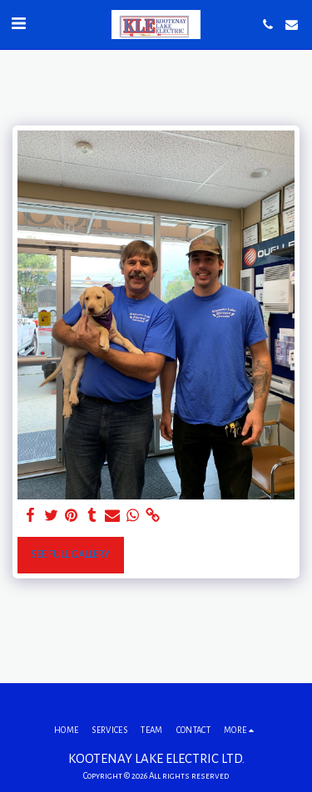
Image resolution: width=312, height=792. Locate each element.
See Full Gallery (70, 554)
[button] (18, 24)
